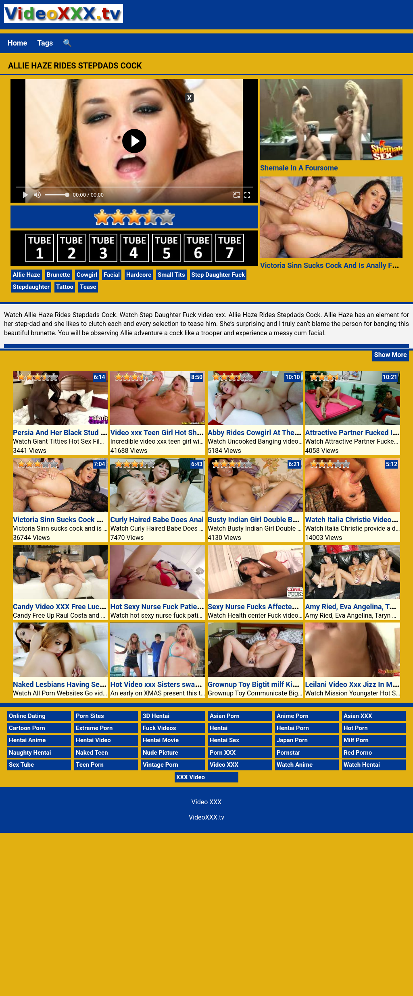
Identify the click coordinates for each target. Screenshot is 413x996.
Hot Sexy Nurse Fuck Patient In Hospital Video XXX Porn (202, 606)
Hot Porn (356, 728)
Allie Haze (26, 274)
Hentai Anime (27, 740)
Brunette (58, 274)
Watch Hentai (362, 764)
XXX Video (190, 777)
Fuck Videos (159, 728)
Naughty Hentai (30, 752)
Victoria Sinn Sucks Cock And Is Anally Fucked (336, 265)
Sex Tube (21, 764)
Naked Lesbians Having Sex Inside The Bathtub (90, 684)
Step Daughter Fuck (218, 274)
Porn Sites (90, 716)
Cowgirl (87, 274)
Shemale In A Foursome (299, 168)
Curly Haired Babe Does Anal (157, 519)
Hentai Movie (161, 740)
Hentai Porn (293, 728)
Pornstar (288, 752)
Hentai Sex (224, 740)
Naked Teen (92, 752)
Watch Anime (295, 764)
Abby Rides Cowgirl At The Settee (262, 432)
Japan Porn (292, 740)
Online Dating (27, 716)
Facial (112, 274)
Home (17, 43)
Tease (88, 286)
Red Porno (358, 752)
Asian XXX (358, 716)
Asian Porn (225, 716)
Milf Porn (356, 740)
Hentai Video (93, 740)
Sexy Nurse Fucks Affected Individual (269, 606)
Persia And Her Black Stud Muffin (67, 432)
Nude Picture (160, 752)
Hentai (218, 728)
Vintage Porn (160, 764)
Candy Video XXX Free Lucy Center (69, 606)
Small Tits (171, 274)
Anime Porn (293, 716)
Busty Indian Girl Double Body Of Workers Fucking (289, 519)
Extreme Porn (94, 728)
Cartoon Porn (27, 728)
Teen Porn (90, 764)
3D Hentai (156, 716)
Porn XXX (223, 752)
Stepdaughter (31, 286)
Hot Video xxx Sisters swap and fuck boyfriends (187, 684)
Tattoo (64, 286)
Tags (45, 43)
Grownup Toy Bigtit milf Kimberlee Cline (272, 684)
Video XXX (224, 764)
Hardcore (138, 274)
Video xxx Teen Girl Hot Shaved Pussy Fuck (180, 432)
